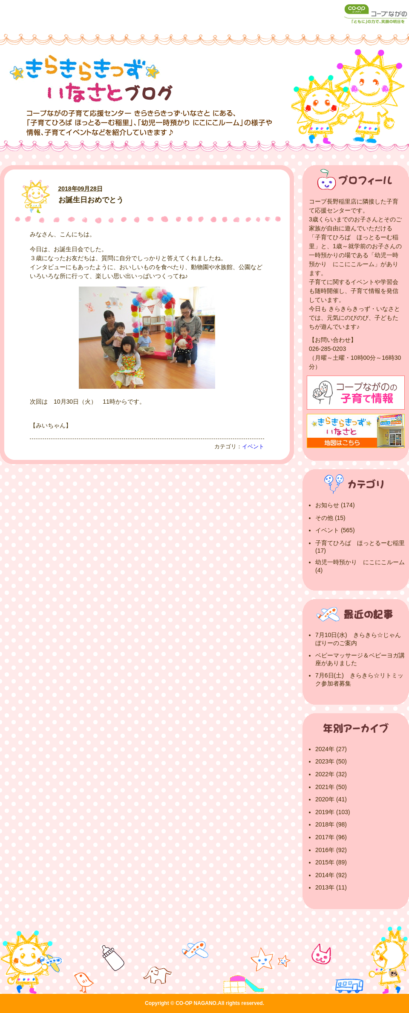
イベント (253, 447)
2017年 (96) (331, 837)
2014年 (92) (331, 875)
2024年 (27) (331, 749)
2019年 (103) (332, 812)
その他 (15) (330, 517)
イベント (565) (335, 530)
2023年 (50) (331, 761)
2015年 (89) (331, 862)
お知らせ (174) (335, 505)
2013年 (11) (331, 887)
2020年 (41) (331, 799)
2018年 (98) (331, 824)
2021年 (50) (331, 786)
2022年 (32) (331, 774)
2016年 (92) (331, 850)
